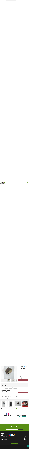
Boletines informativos (25, 434)
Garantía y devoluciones (19, 438)
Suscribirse (20, 429)
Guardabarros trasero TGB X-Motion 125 (11, 408)
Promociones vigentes (25, 436)
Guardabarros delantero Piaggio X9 (3, 408)
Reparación (15, 443)
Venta (12, 443)
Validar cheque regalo (25, 438)
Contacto (25, 439)
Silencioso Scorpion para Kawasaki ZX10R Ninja (24, 408)
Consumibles (3, 397)
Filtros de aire (7, 397)
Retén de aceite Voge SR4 (18, 407)
